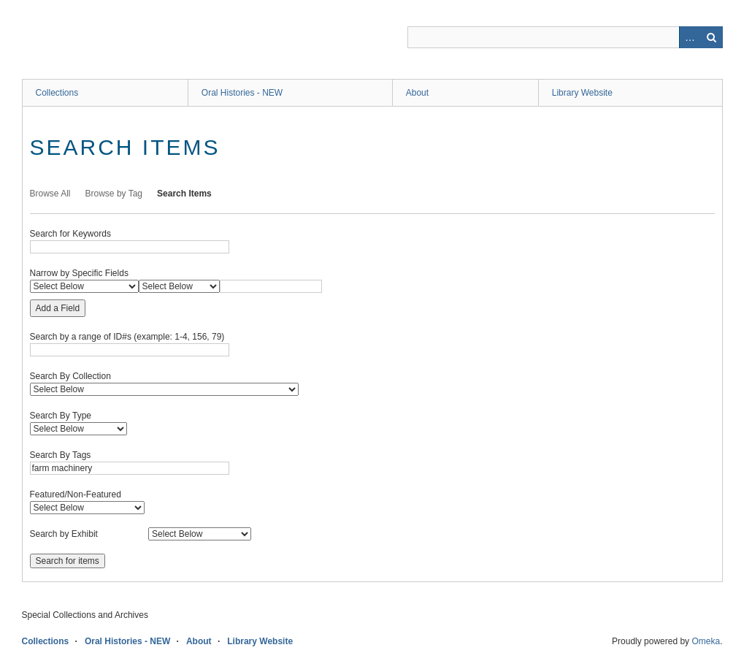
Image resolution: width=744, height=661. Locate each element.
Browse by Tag (114, 193)
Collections (57, 93)
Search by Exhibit (64, 534)
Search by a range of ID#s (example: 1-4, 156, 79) (127, 337)
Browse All (50, 193)
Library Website (582, 93)
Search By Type (61, 415)
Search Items (184, 193)
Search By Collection (70, 376)
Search (712, 37)
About (417, 93)
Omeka (705, 641)
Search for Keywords (70, 234)
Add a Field (58, 308)
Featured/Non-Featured (75, 494)
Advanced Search (690, 37)
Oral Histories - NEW (242, 93)
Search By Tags (60, 455)
